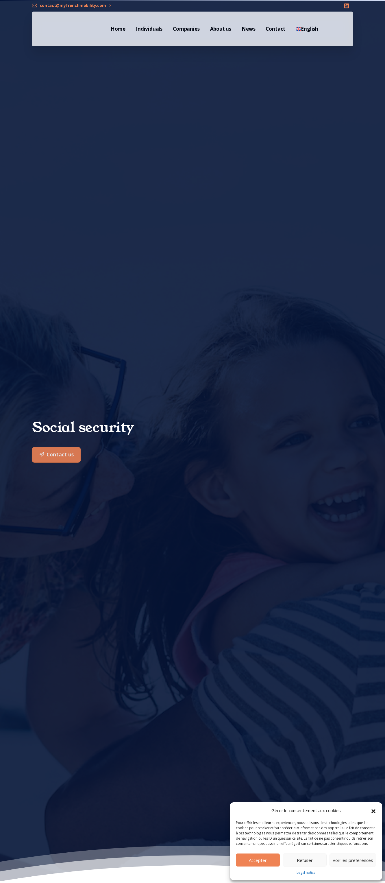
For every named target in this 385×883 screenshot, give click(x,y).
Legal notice (306, 872)
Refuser (305, 860)
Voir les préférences (353, 860)
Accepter (258, 860)
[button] (373, 811)
